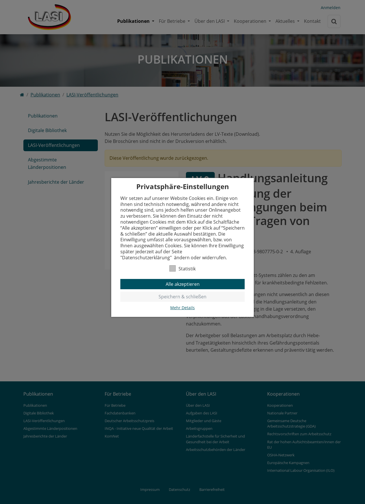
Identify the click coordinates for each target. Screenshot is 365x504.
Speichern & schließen (182, 297)
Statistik (182, 268)
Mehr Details (182, 307)
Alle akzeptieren (183, 284)
